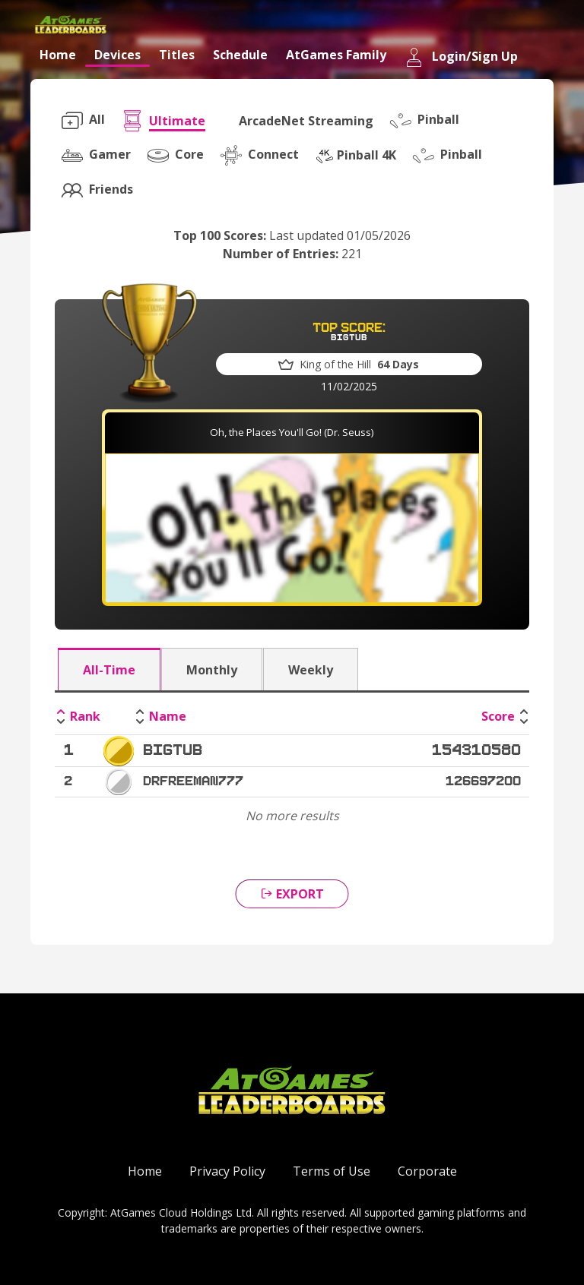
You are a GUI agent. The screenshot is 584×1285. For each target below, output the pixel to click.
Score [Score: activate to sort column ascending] (498, 716)
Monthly (211, 669)
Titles (177, 54)
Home (58, 54)
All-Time (109, 669)
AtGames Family (336, 54)
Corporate (427, 1171)
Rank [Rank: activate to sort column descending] (85, 716)
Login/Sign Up (461, 57)
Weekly (310, 669)
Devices (117, 54)
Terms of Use (331, 1171)
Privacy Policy (227, 1171)
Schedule (240, 54)
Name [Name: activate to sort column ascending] (167, 716)
